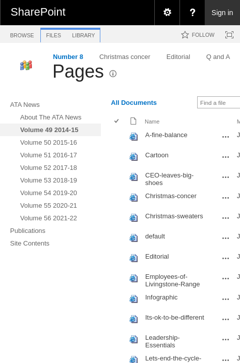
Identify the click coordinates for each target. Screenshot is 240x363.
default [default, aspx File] (155, 236)
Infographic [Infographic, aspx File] (161, 297)
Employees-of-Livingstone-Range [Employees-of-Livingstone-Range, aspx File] (172, 280)
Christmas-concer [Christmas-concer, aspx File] (171, 196)
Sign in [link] (222, 13)
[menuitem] (166, 12)
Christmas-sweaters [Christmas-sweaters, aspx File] (174, 216)
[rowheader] (119, 139)
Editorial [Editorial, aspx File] (157, 256)
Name (152, 121)
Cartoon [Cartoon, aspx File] (156, 155)
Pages (78, 71)
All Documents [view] (134, 102)
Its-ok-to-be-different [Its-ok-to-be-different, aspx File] (174, 317)
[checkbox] (117, 121)
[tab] (22, 33)
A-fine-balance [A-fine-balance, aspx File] (166, 135)
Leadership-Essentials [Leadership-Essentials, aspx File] (162, 341)
